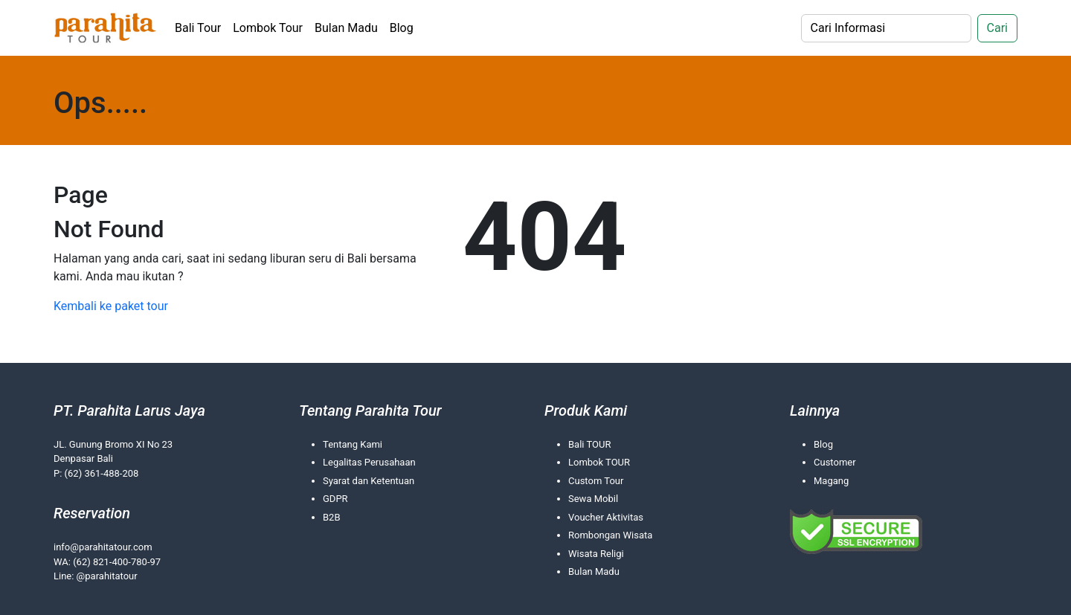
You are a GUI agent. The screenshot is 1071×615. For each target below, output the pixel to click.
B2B (332, 517)
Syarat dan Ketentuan (368, 480)
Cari (997, 28)
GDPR (335, 498)
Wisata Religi (596, 553)
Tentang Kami (352, 444)
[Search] (886, 28)
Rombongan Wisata (610, 535)
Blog (402, 28)
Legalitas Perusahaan (369, 462)
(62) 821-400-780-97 (117, 561)
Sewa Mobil (593, 498)
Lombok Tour (268, 28)
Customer (835, 462)
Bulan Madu (346, 28)
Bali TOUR (589, 444)
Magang (831, 480)
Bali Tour (198, 28)
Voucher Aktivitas (605, 517)
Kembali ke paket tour (111, 306)
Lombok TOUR (599, 462)
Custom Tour (595, 480)
